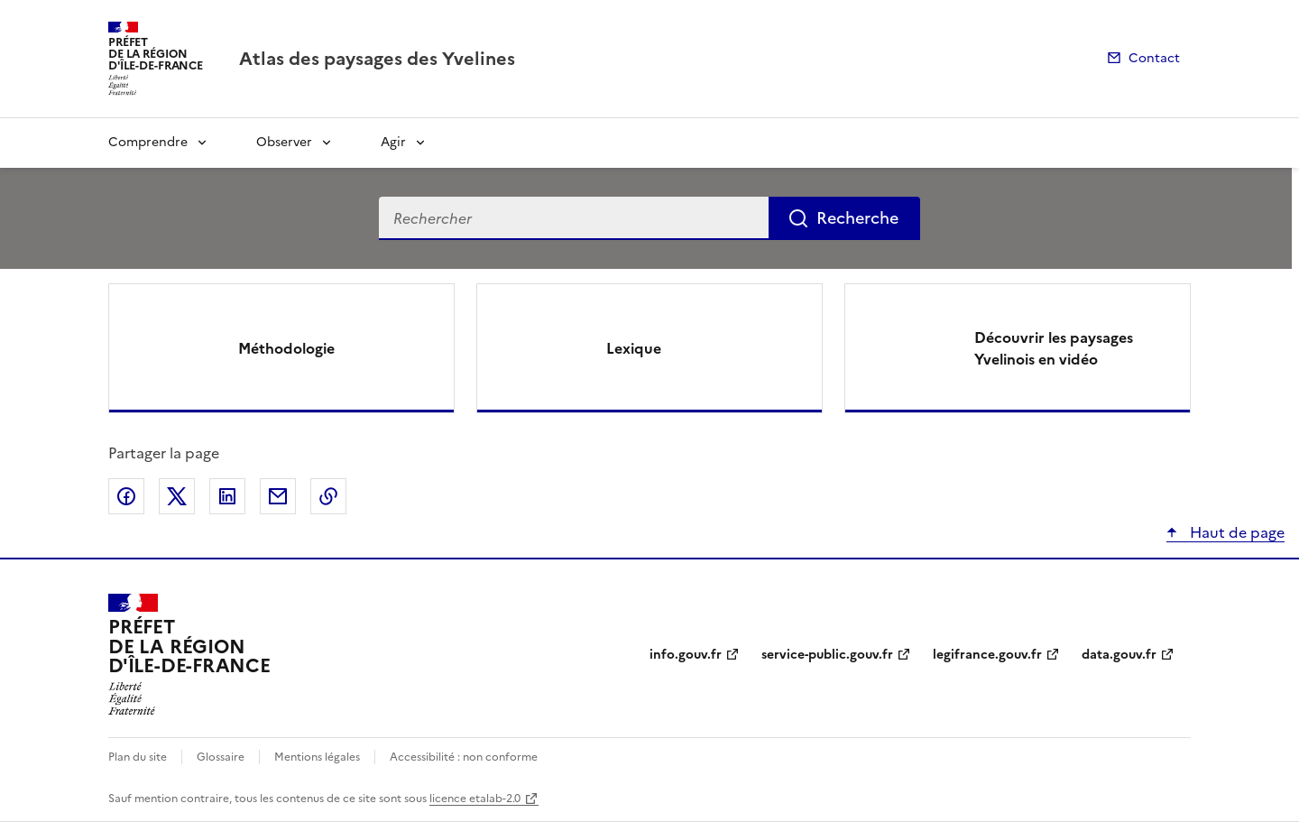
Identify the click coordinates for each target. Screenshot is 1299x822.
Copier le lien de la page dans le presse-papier (328, 496)
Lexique (633, 348)
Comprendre (148, 142)
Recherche (857, 218)
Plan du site (137, 757)
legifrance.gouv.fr (987, 654)
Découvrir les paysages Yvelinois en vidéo (1053, 348)
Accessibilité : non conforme (464, 757)
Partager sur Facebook (126, 496)
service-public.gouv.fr (827, 654)
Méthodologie (286, 348)
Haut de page (1235, 532)
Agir (393, 142)
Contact (1154, 58)
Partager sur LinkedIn (227, 496)
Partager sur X (177, 496)
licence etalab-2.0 (475, 798)
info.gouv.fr (686, 654)
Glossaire (220, 757)
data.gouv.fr (1119, 654)
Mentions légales (317, 757)
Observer (284, 142)
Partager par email (278, 496)
